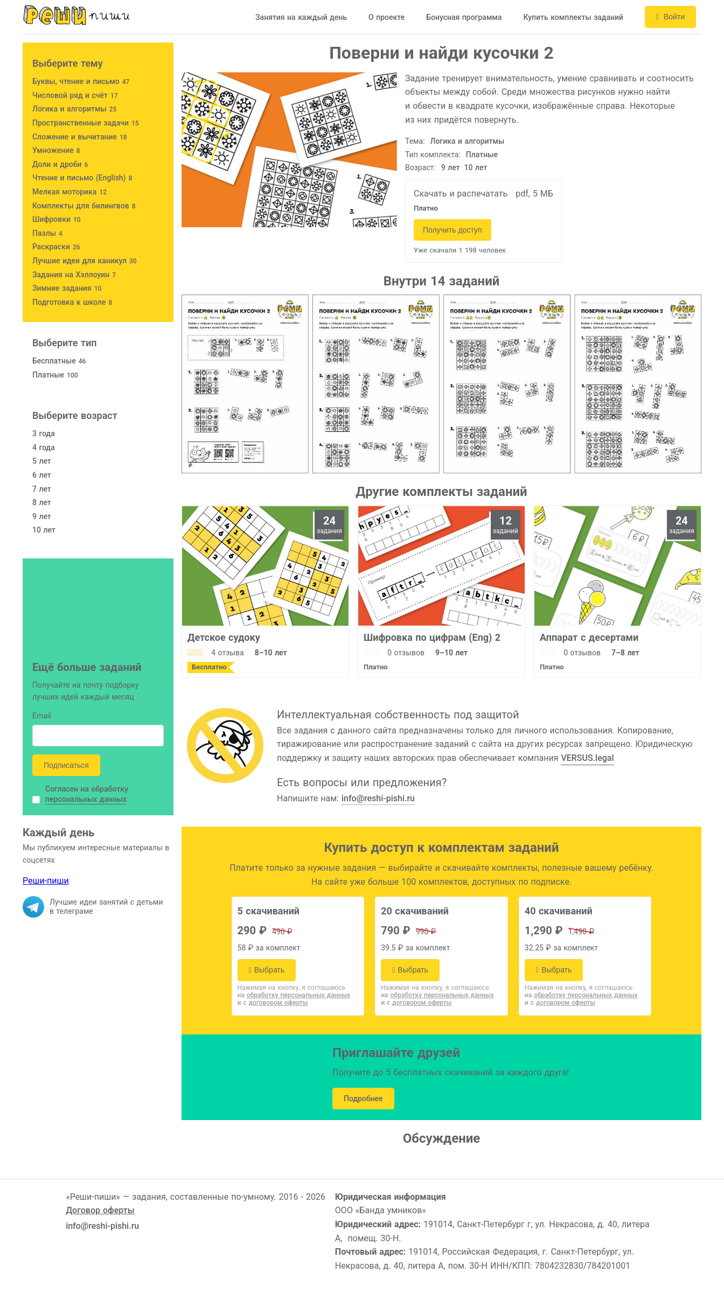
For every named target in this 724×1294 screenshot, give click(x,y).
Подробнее (363, 1098)
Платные (482, 154)
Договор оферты (100, 1210)
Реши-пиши (46, 881)
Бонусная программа (464, 17)
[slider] (195, 652)
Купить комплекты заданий (573, 17)
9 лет (450, 167)
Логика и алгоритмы (467, 141)
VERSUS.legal (587, 758)
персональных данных (86, 799)
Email (41, 716)
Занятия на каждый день (301, 17)
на (294, 995)
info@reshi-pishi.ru (378, 798)
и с (273, 1002)
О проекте (386, 17)
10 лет (476, 167)
